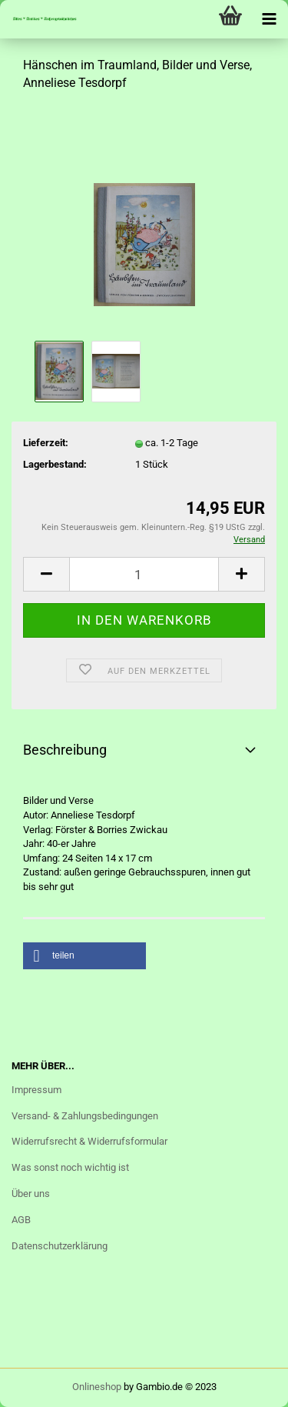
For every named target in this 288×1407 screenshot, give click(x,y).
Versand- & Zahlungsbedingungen (85, 1116)
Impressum (36, 1089)
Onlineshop (96, 1386)
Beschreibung (65, 750)
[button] (84, 955)
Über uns (31, 1193)
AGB (21, 1219)
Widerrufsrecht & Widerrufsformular (89, 1141)
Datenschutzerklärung (60, 1246)
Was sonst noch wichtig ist (70, 1167)
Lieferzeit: (45, 442)
